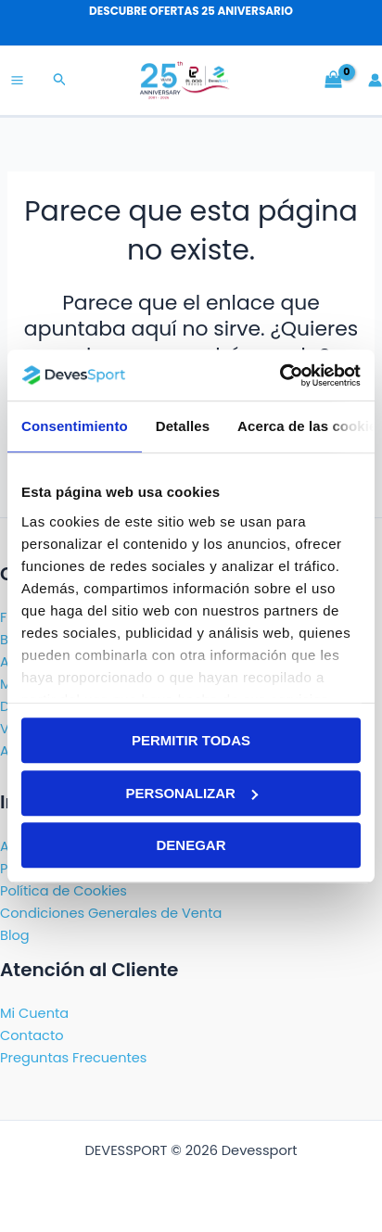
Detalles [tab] (183, 426)
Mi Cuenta (34, 1013)
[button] (60, 81)
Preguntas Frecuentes (73, 1057)
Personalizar (192, 793)
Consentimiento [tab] (74, 426)
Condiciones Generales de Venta (111, 913)
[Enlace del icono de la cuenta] (375, 80)
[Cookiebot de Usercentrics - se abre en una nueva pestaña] (279, 375)
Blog (15, 935)
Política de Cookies (63, 891)
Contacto (32, 1035)
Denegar (190, 845)
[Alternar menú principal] (17, 80)
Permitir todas (191, 740)
